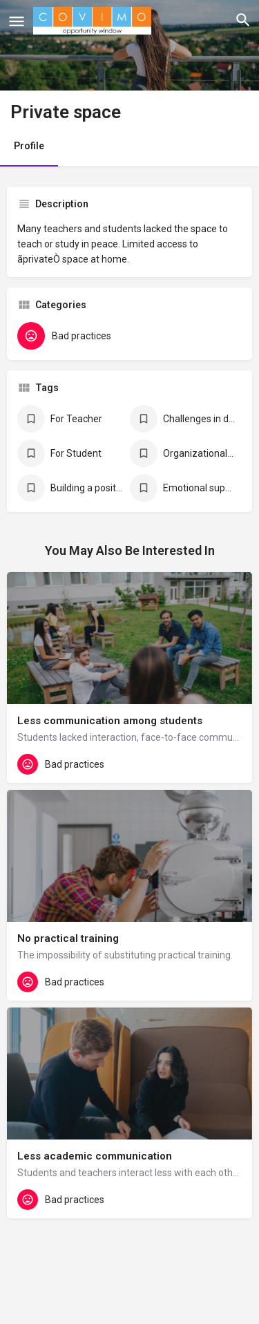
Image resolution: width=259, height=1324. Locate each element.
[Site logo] (94, 21)
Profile (29, 145)
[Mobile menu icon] (16, 21)
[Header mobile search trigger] (243, 20)
